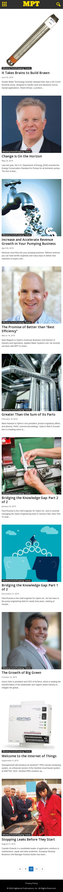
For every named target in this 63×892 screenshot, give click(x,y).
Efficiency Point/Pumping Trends (17, 68)
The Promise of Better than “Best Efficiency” (28, 329)
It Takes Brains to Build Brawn (26, 73)
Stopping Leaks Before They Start (28, 839)
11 (36, 869)
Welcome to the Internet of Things (29, 756)
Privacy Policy (31, 883)
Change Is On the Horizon (22, 156)
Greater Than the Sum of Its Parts (28, 414)
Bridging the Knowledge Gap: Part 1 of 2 (30, 587)
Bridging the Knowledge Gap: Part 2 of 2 (30, 500)
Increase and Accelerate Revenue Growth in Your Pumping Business (29, 241)
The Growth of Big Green (21, 672)
